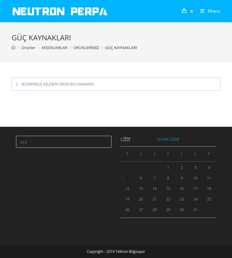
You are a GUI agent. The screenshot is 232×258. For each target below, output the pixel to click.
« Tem (125, 138)
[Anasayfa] (13, 47)
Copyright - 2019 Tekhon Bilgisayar (116, 251)
